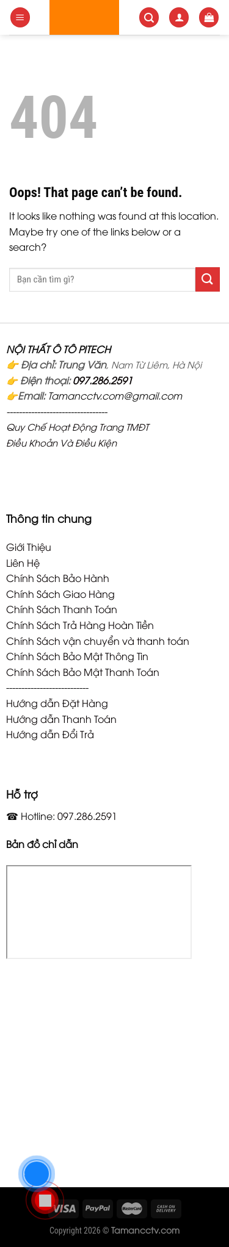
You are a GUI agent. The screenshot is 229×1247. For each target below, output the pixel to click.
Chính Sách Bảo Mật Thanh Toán (82, 671)
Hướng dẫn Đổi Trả (50, 734)
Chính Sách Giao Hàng (60, 593)
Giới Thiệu (28, 546)
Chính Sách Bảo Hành (57, 577)
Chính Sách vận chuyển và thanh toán (97, 640)
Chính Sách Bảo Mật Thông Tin (77, 656)
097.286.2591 (103, 380)
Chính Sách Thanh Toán (61, 609)
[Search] (149, 17)
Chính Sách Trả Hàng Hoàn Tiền (80, 624)
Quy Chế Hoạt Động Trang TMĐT (77, 426)
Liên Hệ (23, 562)
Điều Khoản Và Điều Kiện (61, 442)
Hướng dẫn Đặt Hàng (57, 703)
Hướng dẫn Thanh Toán (61, 718)
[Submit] (207, 279)
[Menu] (20, 17)
